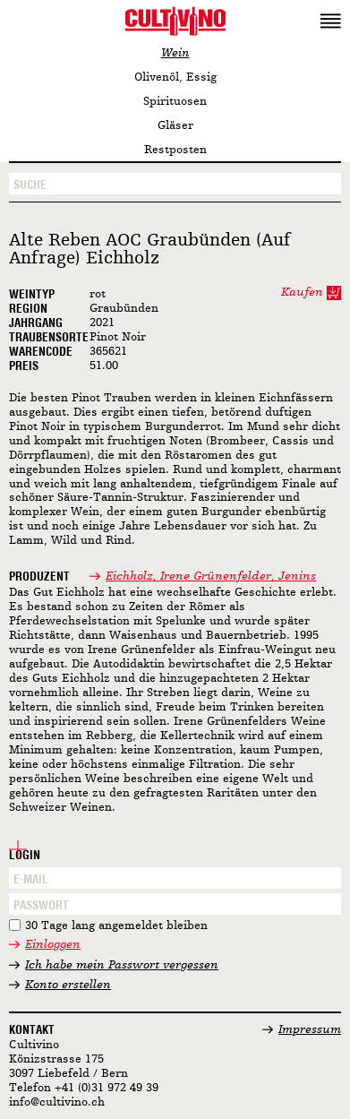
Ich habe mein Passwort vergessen (121, 965)
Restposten (175, 150)
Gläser (175, 126)
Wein (175, 53)
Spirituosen (175, 102)
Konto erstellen (68, 985)
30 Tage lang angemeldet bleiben (116, 926)
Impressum (309, 1030)
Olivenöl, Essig (175, 77)
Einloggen (53, 945)
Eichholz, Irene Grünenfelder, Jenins (211, 576)
